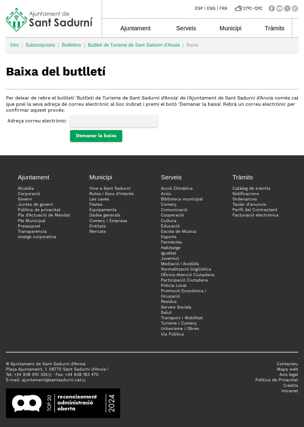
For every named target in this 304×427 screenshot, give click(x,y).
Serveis (183, 28)
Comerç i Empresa (108, 221)
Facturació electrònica (255, 215)
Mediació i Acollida (180, 264)
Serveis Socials (176, 307)
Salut (166, 313)
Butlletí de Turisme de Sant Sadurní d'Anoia (134, 45)
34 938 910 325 (32, 375)
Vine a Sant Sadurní (110, 188)
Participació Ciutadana (184, 280)
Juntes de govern (35, 205)
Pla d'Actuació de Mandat (44, 215)
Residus (169, 302)
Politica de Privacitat (276, 380)
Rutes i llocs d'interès (111, 194)
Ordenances (244, 199)
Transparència (32, 232)
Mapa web (287, 369)
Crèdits (290, 386)
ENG (211, 9)
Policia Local (173, 286)
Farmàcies (171, 242)
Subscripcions (40, 45)
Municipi (225, 28)
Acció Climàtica (177, 188)
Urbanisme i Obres (180, 329)
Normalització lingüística (186, 269)
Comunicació (174, 210)
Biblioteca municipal (182, 199)
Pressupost (29, 226)
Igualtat (168, 253)
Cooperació (172, 215)
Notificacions (245, 194)
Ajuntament (134, 28)
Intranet (289, 391)
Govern (25, 199)
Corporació (29, 194)
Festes (95, 205)
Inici (14, 45)
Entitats (97, 226)
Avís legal (288, 375)
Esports (168, 237)
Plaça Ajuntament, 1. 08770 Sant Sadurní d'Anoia (56, 369)
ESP (199, 9)
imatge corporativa (37, 237)
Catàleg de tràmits (251, 188)
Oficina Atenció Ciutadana (187, 275)
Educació (170, 226)
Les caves (99, 199)
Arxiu (166, 194)
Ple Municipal (31, 221)
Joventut (170, 259)
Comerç (169, 205)
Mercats (97, 232)
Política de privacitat (39, 210)
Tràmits (267, 28)
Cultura (168, 221)
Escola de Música (178, 232)
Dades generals (104, 215)
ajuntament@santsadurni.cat (51, 380)
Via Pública (172, 334)
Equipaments (102, 210)
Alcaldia (26, 188)
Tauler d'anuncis (249, 205)
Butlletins (71, 45)
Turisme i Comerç (179, 323)
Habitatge (170, 248)
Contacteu (287, 364)
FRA (223, 9)
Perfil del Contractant (254, 210)
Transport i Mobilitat (182, 318)
